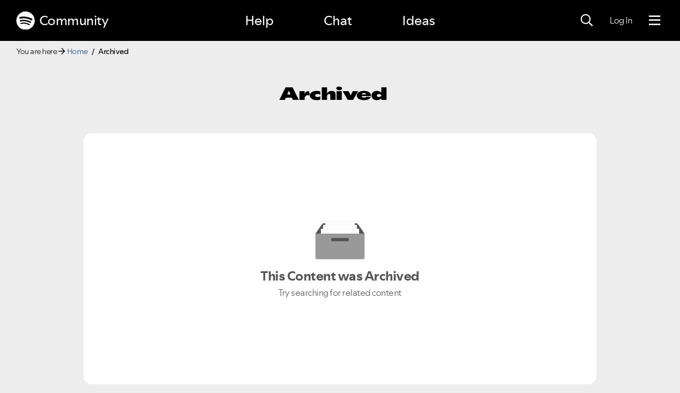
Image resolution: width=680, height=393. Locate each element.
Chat (338, 20)
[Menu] (655, 20)
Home (77, 51)
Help (259, 20)
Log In (621, 20)
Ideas (418, 20)
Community (62, 20)
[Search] (586, 21)
